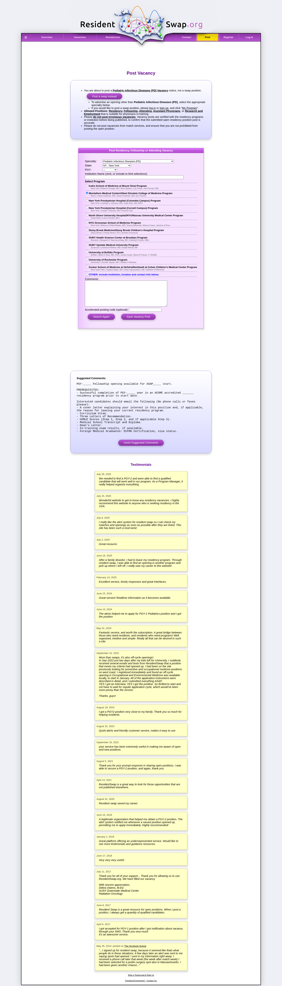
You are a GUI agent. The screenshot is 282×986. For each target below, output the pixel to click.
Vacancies (80, 37)
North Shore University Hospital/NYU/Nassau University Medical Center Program (143, 216)
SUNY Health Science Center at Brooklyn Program (143, 238)
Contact (186, 37)
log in (152, 108)
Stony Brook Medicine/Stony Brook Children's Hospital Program (143, 231)
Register (228, 37)
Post (207, 37)
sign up (164, 108)
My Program (189, 108)
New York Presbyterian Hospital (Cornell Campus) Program (143, 209)
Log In (249, 37)
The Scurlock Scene (135, 963)
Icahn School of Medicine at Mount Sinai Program (143, 186)
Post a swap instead (104, 96)
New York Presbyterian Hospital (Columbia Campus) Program (143, 201)
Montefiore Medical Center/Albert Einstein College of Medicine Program (143, 194)
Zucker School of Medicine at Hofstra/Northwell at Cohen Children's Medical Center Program (143, 268)
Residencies (113, 37)
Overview (46, 37)
